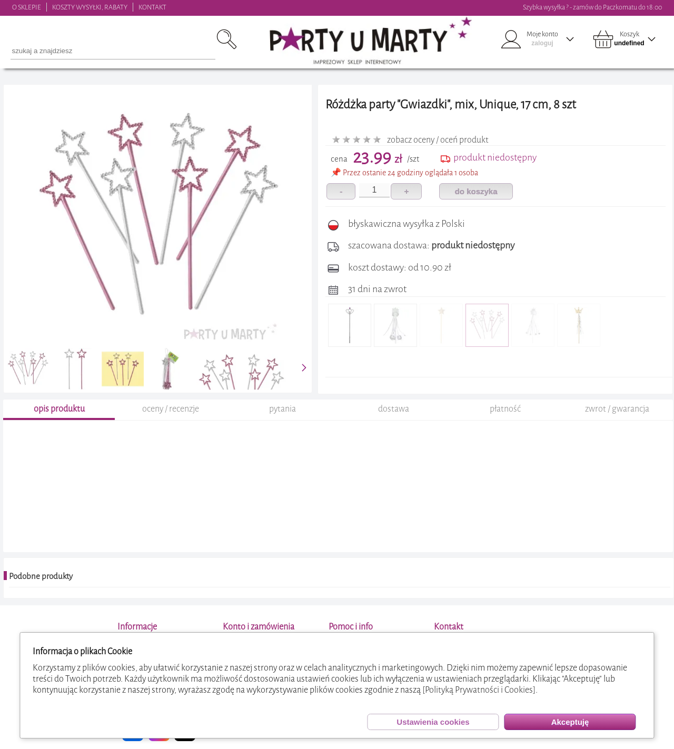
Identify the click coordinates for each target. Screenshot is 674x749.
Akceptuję (570, 721)
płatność (505, 408)
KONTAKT (152, 7)
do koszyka (476, 191)
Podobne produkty (41, 576)
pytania (282, 408)
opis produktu (59, 408)
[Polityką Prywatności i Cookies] (479, 689)
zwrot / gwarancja (617, 408)
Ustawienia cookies (433, 721)
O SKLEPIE (26, 7)
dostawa (393, 408)
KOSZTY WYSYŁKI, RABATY (89, 7)
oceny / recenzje (170, 408)
